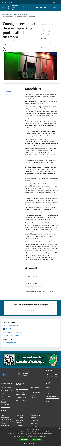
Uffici (2, 393)
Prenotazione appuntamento (20, 416)
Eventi (47, 404)
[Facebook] (28, 7)
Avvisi (47, 393)
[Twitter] (32, 7)
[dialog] (30, 436)
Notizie (48, 388)
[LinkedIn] (40, 7)
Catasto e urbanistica (21, 397)
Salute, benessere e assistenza (36, 394)
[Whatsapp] (48, 7)
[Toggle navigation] (3, 7)
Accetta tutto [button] (24, 439)
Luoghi (47, 401)
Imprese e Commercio (21, 395)
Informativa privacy (36, 420)
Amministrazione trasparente (35, 416)
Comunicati (16, 14)
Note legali (34, 423)
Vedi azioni (52, 24)
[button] (30, 443)
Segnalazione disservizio (19, 421)
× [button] (59, 428)
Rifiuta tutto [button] (37, 439)
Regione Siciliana (7, 2)
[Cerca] (58, 8)
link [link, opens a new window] (46, 436)
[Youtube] (36, 7)
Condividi (45, 24)
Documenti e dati (5, 407)
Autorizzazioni (35, 398)
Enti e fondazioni (5, 396)
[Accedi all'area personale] (54, 2)
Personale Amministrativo (5, 403)
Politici (3, 399)
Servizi (23, 14)
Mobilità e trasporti (21, 400)
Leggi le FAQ (19, 425)
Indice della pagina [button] (9, 86)
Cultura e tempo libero (22, 392)
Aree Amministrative (6, 390)
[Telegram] (44, 7)
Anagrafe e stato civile (22, 389)
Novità (9, 14)
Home (3, 14)
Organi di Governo (6, 388)
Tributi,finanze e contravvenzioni (35, 389)
